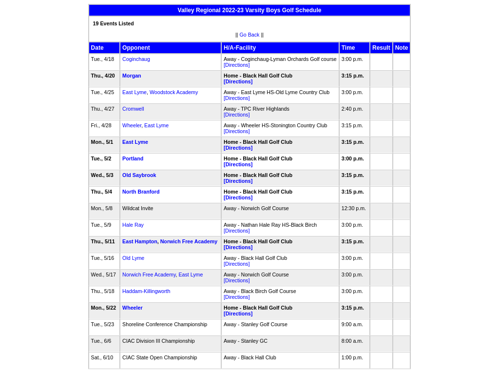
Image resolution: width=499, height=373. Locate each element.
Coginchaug (136, 59)
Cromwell (133, 109)
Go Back (250, 35)
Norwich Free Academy (188, 241)
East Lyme (134, 92)
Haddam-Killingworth (146, 291)
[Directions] (237, 65)
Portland (132, 158)
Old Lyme (133, 258)
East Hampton (139, 241)
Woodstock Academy (174, 92)
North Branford (140, 192)
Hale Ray (133, 225)
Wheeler (131, 125)
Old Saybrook (139, 175)
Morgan (131, 76)
